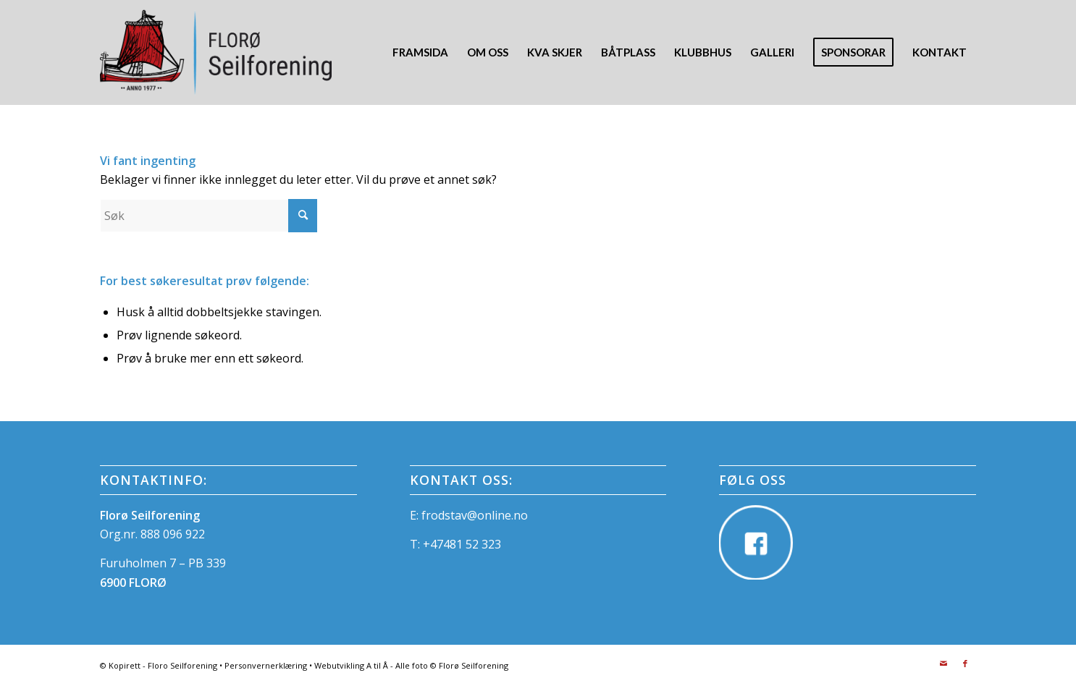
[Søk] (208, 215)
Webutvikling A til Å (351, 665)
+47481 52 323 (462, 544)
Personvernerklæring (265, 665)
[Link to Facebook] (965, 663)
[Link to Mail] (943, 663)
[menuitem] (420, 52)
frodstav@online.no (474, 515)
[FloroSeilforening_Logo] (216, 52)
